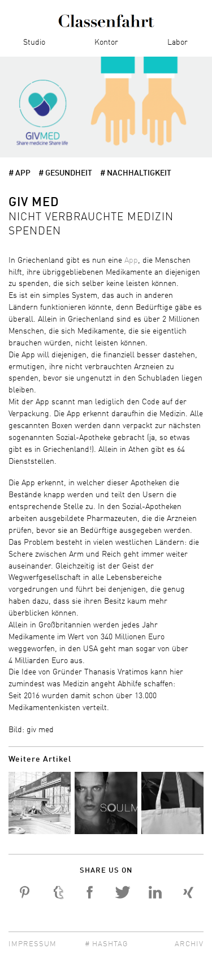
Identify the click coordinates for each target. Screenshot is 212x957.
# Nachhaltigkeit (135, 173)
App (131, 260)
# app (19, 173)
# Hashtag (106, 944)
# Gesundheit (65, 173)
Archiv (189, 944)
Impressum (32, 944)
